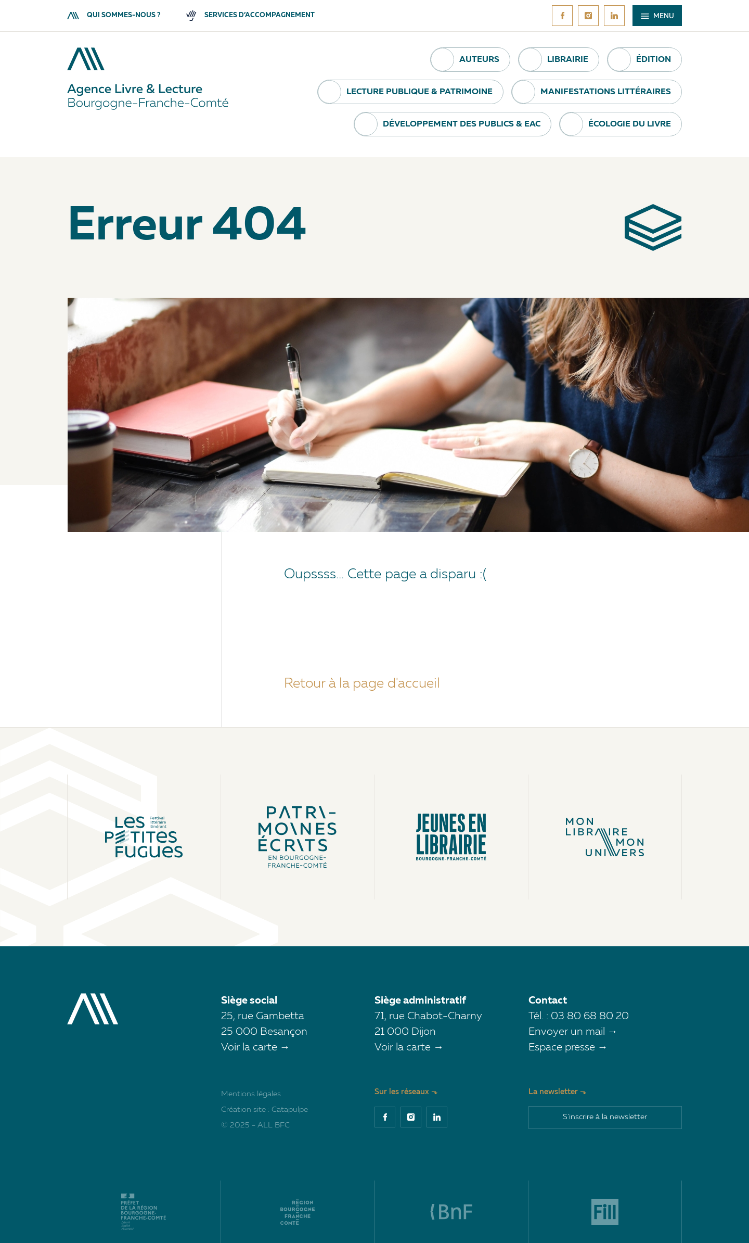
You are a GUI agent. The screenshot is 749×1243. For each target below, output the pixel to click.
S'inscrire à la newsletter (605, 1117)
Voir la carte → (255, 1048)
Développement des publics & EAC (461, 124)
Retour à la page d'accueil (362, 684)
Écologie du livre (629, 124)
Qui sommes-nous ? (113, 15)
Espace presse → (568, 1048)
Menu (657, 16)
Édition (653, 60)
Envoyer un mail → (573, 1032)
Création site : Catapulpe (264, 1110)
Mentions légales (251, 1094)
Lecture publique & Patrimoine (419, 92)
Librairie (567, 60)
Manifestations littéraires (605, 92)
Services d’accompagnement (250, 15)
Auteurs (479, 60)
